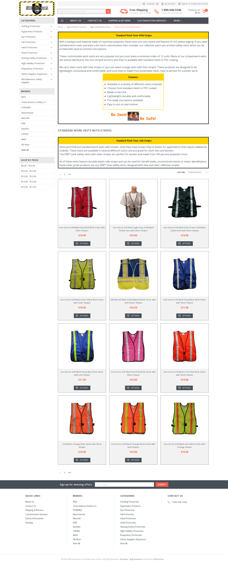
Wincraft (25, 118)
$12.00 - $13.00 (28, 176)
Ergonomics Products (31, 31)
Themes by (147, 559)
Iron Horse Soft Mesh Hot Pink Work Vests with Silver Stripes (133, 373)
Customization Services (152, 20)
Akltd (23, 139)
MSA (23, 96)
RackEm (25, 128)
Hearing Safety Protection (34, 58)
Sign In (184, 3)
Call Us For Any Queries (172, 13)
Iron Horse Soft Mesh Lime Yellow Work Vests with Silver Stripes (82, 301)
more (178, 20)
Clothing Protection (30, 26)
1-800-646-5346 (172, 11)
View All (25, 149)
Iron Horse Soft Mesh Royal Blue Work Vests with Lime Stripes (82, 373)
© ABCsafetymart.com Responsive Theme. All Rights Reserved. (94, 559)
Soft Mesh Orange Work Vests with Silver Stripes (82, 445)
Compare (150, 3)
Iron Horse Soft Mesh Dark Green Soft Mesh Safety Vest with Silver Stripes (185, 229)
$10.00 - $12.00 (28, 171)
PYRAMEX (26, 107)
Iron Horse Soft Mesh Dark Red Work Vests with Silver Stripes (82, 229)
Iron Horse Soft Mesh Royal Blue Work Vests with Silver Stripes (185, 301)
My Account (168, 3)
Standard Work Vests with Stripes (127, 27)
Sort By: (181, 172)
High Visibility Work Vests (100, 27)
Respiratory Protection (32, 68)
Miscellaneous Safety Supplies (31, 81)
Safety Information (34, 518)
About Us (75, 20)
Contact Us (95, 20)
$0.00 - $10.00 (28, 165)
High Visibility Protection (33, 63)
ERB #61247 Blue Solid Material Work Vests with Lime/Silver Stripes (133, 301)
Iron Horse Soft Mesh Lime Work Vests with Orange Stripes (184, 445)
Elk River (25, 144)
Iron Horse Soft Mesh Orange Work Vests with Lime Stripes (133, 445)
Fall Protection (28, 42)
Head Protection (29, 52)
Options (84, 243)
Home (60, 27)
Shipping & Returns (119, 20)
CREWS (24, 134)
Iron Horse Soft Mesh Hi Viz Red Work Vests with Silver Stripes (185, 373)
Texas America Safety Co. (33, 102)
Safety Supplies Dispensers (34, 73)
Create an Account (199, 3)
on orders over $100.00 (140, 13)
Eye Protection (28, 36)
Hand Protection (29, 47)
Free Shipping (140, 11)
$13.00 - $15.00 (28, 181)
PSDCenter (159, 559)
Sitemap (29, 522)
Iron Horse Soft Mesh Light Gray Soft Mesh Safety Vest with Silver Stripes (133, 229)
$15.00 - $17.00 (28, 186)
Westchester (27, 112)
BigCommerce (136, 559)
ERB (23, 123)
